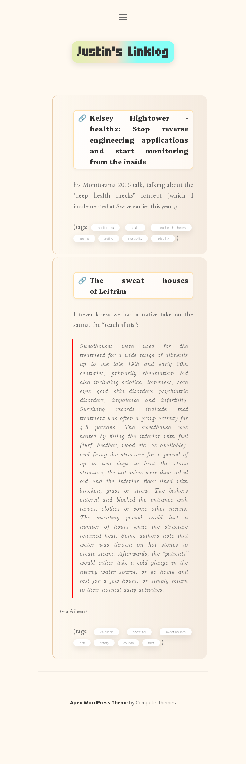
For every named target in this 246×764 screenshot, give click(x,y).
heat (152, 694)
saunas (130, 694)
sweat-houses (175, 683)
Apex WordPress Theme (99, 755)
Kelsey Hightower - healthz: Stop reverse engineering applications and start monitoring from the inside (139, 147)
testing (110, 256)
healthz (85, 256)
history (105, 694)
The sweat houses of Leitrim (139, 305)
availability (136, 256)
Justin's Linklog (123, 52)
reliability (164, 256)
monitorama (106, 245)
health (135, 245)
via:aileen (107, 683)
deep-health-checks (170, 245)
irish (83, 694)
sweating (139, 683)
